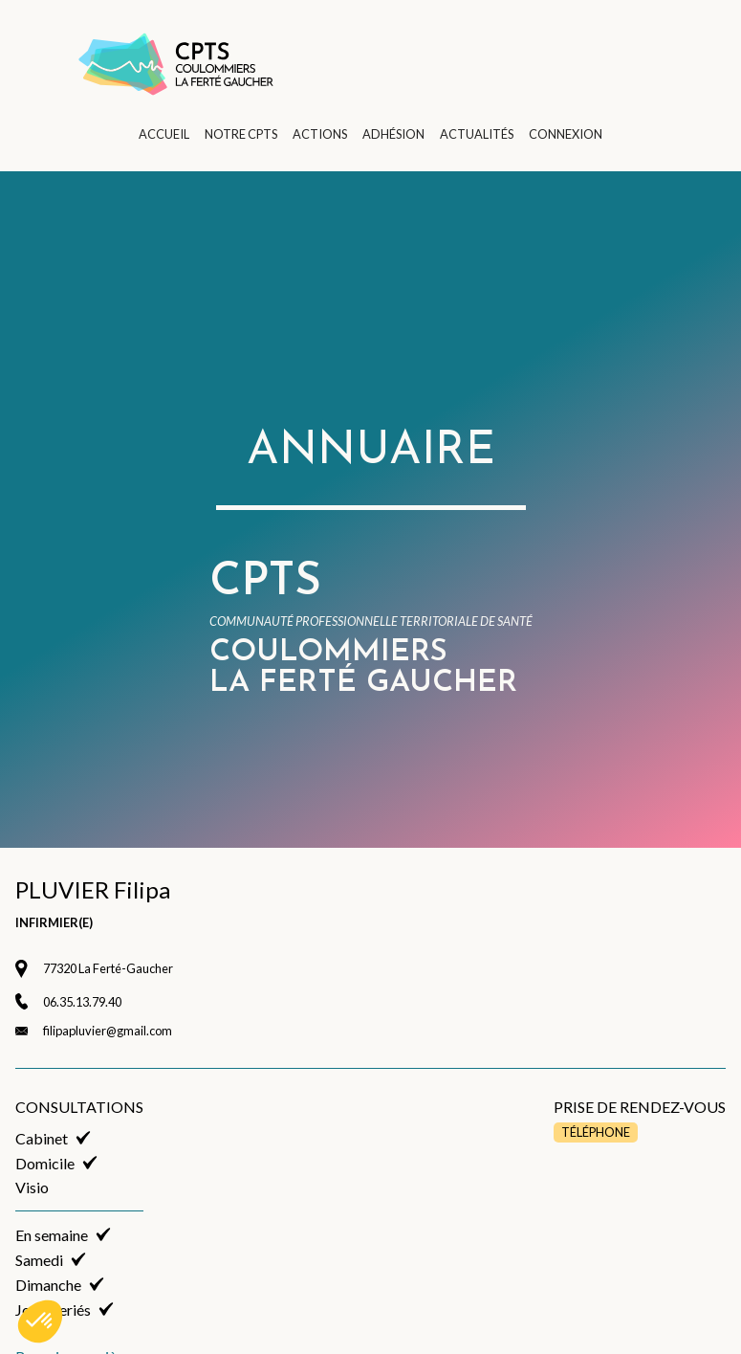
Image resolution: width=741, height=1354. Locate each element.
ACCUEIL (164, 134)
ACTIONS (320, 134)
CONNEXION (565, 134)
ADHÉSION (393, 134)
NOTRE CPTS (241, 134)
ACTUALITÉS (476, 134)
